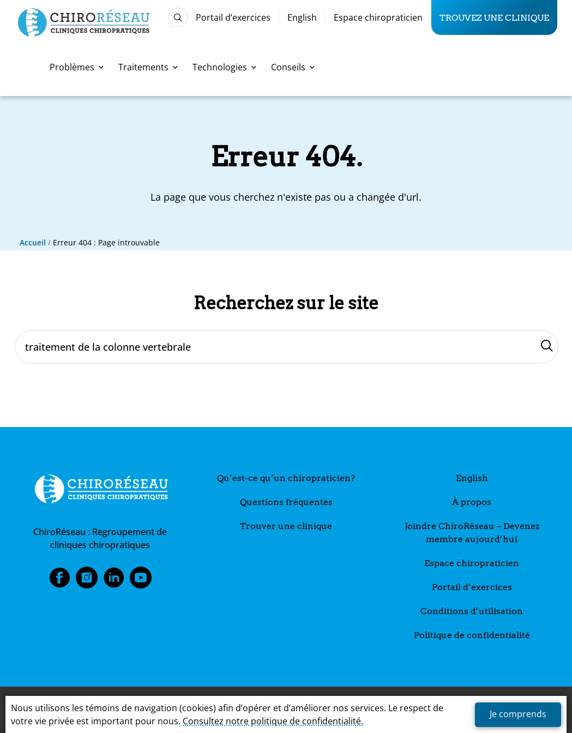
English (302, 17)
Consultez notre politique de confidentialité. (273, 721)
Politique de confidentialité (472, 635)
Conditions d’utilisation (471, 611)
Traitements (148, 67)
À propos (471, 502)
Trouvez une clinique (494, 17)
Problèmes (77, 67)
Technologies (224, 67)
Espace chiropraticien (378, 17)
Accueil (33, 242)
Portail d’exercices (233, 17)
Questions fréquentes (286, 502)
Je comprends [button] (518, 714)
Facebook (59, 580)
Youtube (141, 580)
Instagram (87, 580)
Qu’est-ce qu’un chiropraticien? (286, 478)
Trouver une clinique (286, 526)
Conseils (293, 67)
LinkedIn (114, 580)
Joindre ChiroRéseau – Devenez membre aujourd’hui (472, 532)
